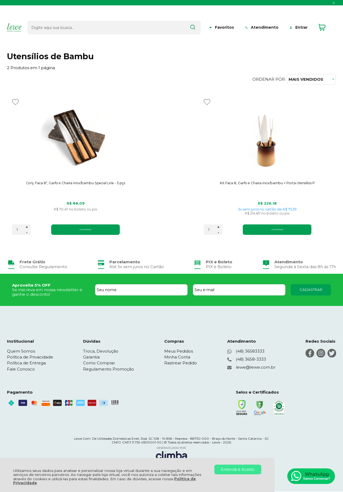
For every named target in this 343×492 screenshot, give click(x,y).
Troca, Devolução (101, 351)
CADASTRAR (311, 290)
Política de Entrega (26, 363)
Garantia (91, 357)
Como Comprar (99, 363)
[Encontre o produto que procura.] (177, 18)
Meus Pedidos (179, 351)
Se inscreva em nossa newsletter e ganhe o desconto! (47, 292)
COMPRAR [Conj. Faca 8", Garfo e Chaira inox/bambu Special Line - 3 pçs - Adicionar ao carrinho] (69, 230)
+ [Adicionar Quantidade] (27, 227)
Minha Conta (178, 357)
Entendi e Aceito (238, 469)
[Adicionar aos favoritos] (15, 102)
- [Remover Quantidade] (27, 233)
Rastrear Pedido (181, 363)
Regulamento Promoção (108, 369)
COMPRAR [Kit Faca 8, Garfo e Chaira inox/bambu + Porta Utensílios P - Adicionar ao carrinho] (181, 230)
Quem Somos (21, 351)
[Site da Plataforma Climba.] (171, 455)
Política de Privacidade (30, 357)
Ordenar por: (269, 79)
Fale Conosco (21, 369)
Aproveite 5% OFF (31, 285)
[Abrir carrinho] (326, 18)
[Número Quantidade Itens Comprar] (17, 230)
